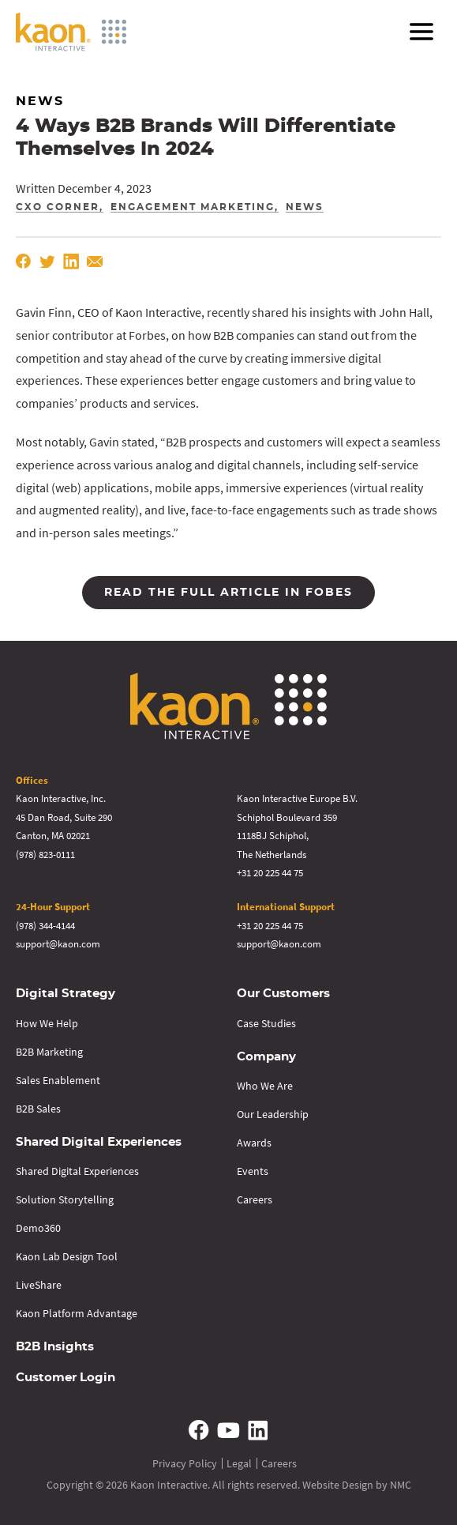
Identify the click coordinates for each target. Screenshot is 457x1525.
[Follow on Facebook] (200, 1430)
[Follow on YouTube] (229, 1430)
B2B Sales (38, 1108)
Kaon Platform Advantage (76, 1313)
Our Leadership (273, 1114)
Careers (254, 1199)
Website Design (337, 1485)
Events (252, 1171)
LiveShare (39, 1285)
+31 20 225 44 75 (270, 872)
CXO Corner (57, 207)
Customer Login (65, 1378)
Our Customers (283, 994)
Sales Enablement (58, 1080)
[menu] (421, 31)
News (305, 207)
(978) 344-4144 (45, 925)
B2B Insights (55, 1347)
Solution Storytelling (65, 1199)
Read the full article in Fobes (228, 592)
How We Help (47, 1023)
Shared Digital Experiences (99, 1142)
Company (266, 1057)
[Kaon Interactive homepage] (71, 31)
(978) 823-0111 (45, 854)
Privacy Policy (184, 1463)
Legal (239, 1463)
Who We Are (265, 1086)
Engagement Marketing (193, 207)
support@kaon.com (58, 944)
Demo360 (38, 1228)
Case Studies (266, 1023)
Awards (254, 1142)
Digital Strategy (65, 994)
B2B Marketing (49, 1052)
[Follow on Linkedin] (257, 1430)
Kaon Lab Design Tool (67, 1256)
